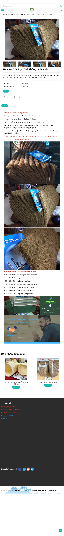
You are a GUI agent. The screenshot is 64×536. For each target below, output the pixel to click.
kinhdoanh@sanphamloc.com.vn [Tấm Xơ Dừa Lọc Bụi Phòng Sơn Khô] (27, 275)
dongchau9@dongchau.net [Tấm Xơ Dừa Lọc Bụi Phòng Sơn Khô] (25, 294)
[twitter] (24, 469)
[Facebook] (9, 97)
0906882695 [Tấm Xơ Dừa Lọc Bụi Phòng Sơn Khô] (11, 284)
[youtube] (28, 469)
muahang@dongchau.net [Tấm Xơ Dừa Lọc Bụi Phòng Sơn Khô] (24, 281)
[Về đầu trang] (60, 530)
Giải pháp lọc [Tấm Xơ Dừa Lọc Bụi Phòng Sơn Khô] (13, 14)
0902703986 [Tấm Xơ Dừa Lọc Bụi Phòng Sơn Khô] (11, 294)
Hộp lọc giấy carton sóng (48, 382)
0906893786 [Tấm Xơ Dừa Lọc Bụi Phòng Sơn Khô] (12, 278)
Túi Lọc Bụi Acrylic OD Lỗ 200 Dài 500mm (16, 383)
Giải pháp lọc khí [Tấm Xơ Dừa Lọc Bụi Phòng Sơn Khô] (25, 14)
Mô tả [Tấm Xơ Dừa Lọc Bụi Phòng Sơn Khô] (4, 105)
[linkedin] (32, 469)
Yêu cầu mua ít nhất (9, 86)
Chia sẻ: (5, 97)
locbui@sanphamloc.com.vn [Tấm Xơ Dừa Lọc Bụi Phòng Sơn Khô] (26, 290)
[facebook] (20, 469)
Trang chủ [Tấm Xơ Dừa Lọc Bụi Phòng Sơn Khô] (4, 14)
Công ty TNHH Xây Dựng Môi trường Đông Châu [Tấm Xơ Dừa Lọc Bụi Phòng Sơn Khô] (31, 490)
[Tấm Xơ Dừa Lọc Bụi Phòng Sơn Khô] (17, 97)
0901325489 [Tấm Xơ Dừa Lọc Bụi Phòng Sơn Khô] (11, 275)
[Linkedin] (14, 97)
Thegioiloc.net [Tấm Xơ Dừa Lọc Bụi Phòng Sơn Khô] (52, 490)
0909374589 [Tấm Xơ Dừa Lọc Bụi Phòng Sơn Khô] (11, 281)
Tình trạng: (6, 83)
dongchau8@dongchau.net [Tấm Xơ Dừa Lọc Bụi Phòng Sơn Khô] (25, 278)
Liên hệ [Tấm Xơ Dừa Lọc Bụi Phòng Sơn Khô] (6, 91)
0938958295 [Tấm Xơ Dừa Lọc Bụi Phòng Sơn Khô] (11, 290)
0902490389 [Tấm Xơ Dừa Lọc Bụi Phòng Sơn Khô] (11, 287)
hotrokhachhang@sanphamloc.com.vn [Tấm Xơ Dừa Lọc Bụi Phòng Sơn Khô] (29, 284)
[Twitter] (12, 97)
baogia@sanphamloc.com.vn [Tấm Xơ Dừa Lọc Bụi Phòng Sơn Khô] (26, 287)
